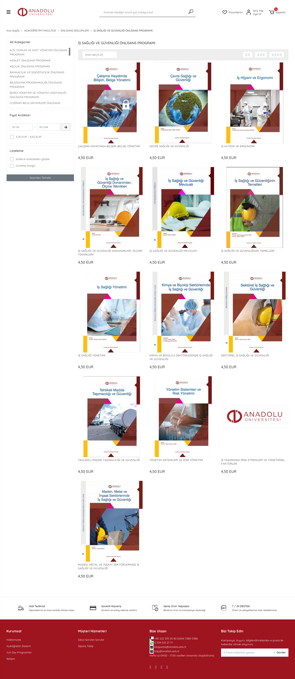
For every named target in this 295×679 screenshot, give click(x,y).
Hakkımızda (14, 639)
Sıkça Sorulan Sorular (91, 639)
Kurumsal (14, 631)
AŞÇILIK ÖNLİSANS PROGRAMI (30, 66)
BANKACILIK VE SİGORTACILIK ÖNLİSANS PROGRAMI (37, 74)
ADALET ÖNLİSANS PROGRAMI (30, 60)
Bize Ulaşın (158, 631)
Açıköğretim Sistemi (19, 646)
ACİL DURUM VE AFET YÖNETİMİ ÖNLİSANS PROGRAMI (38, 52)
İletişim (11, 658)
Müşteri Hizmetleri (92, 631)
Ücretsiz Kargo (25, 165)
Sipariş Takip (85, 646)
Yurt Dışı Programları (19, 652)
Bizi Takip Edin (232, 631)
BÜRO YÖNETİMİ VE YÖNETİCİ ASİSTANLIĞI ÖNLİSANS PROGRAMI (38, 95)
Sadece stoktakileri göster (33, 159)
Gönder (280, 652)
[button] (277, 12)
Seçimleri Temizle (40, 177)
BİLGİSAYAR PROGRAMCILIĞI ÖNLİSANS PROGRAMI (36, 85)
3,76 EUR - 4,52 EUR (28, 137)
